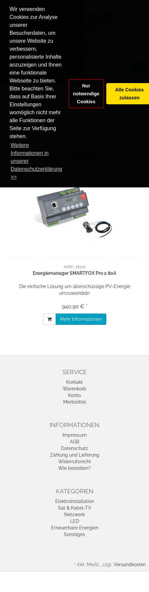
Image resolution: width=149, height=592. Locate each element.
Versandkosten (130, 564)
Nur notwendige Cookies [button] (86, 93)
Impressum (75, 435)
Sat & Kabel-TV (74, 508)
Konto (74, 395)
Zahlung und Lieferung (74, 455)
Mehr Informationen (81, 319)
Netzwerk (74, 514)
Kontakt (74, 382)
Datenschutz (74, 448)
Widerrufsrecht (74, 461)
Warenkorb (74, 388)
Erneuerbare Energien (74, 527)
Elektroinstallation (74, 501)
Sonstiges (74, 534)
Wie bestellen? (74, 468)
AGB (74, 441)
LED (74, 521)
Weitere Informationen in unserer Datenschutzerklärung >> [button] (36, 161)
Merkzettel (74, 402)
